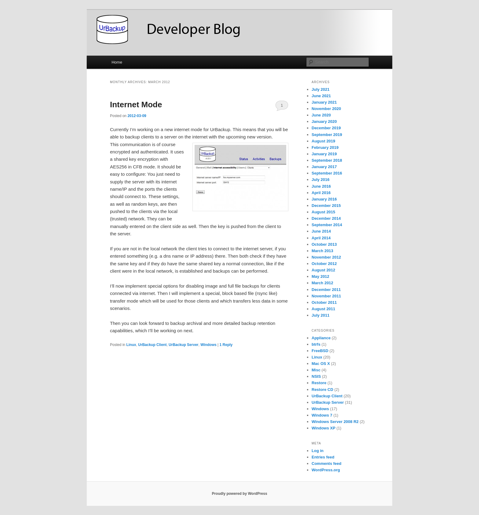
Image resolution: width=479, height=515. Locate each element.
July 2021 (321, 89)
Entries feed (323, 457)
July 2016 (321, 179)
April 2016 (321, 192)
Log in (318, 450)
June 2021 (321, 96)
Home (117, 62)
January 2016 (324, 199)
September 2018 (327, 160)
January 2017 (324, 166)
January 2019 (324, 154)
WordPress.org (326, 470)
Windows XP (323, 428)
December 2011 (326, 289)
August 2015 (323, 212)
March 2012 (322, 283)
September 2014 (327, 225)
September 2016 (327, 173)
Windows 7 (322, 415)
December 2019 (326, 128)
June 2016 (321, 186)
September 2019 (327, 134)
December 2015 (326, 205)
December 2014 (326, 218)
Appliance (321, 338)
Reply (226, 345)
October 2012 (324, 263)
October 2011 (324, 302)
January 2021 (324, 102)
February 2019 (325, 147)
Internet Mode (136, 104)
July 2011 (321, 315)
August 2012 (323, 270)
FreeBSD (320, 350)
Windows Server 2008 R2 (335, 421)
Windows (208, 345)
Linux (131, 345)
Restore (319, 383)
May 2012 (320, 276)
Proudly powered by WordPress (239, 493)
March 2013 (322, 250)
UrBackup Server (183, 345)
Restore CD (322, 389)
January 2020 (324, 121)
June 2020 (321, 115)
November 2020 (326, 108)
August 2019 (323, 141)
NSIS (316, 376)
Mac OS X (321, 363)
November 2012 (326, 257)
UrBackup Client (152, 345)
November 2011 (326, 296)
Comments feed (327, 463)
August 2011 (323, 309)
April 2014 (321, 238)
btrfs (316, 344)
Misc (316, 370)
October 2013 (324, 244)
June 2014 (321, 231)
